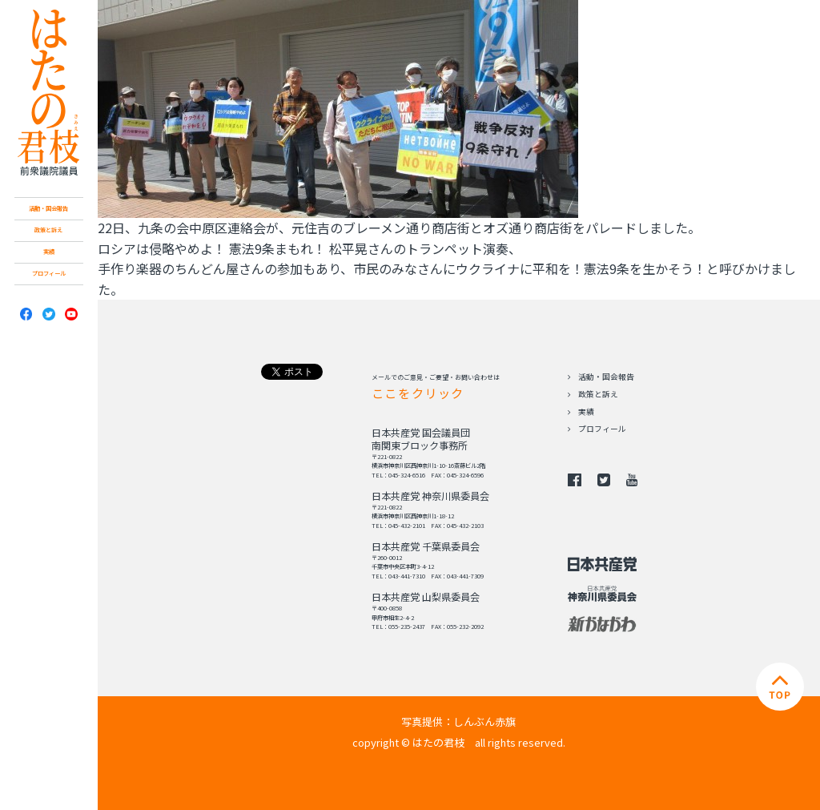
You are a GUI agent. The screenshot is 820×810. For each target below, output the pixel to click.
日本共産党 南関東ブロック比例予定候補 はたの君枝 (48, 92)
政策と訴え (48, 230)
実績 (48, 252)
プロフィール (49, 273)
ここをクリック (418, 392)
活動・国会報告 (48, 208)
